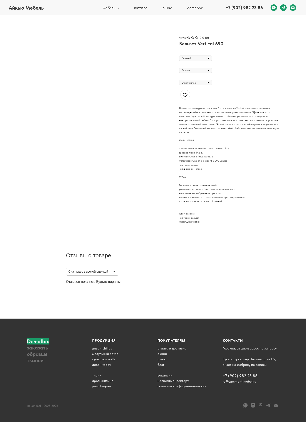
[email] (293, 7)
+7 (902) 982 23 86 (244, 7)
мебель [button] (109, 7)
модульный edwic (105, 354)
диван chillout (103, 348)
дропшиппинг (102, 381)
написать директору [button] (173, 381)
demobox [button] (195, 7)
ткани (96, 375)
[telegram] (283, 7)
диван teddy (101, 365)
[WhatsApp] (245, 407)
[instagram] (253, 407)
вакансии (164, 375)
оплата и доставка (171, 348)
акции (162, 354)
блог (160, 365)
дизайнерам (101, 386)
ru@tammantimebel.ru (239, 381)
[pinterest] (260, 407)
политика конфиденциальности (181, 386)
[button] (40, 350)
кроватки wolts (103, 359)
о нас (167, 7)
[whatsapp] (274, 7)
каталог (140, 7)
